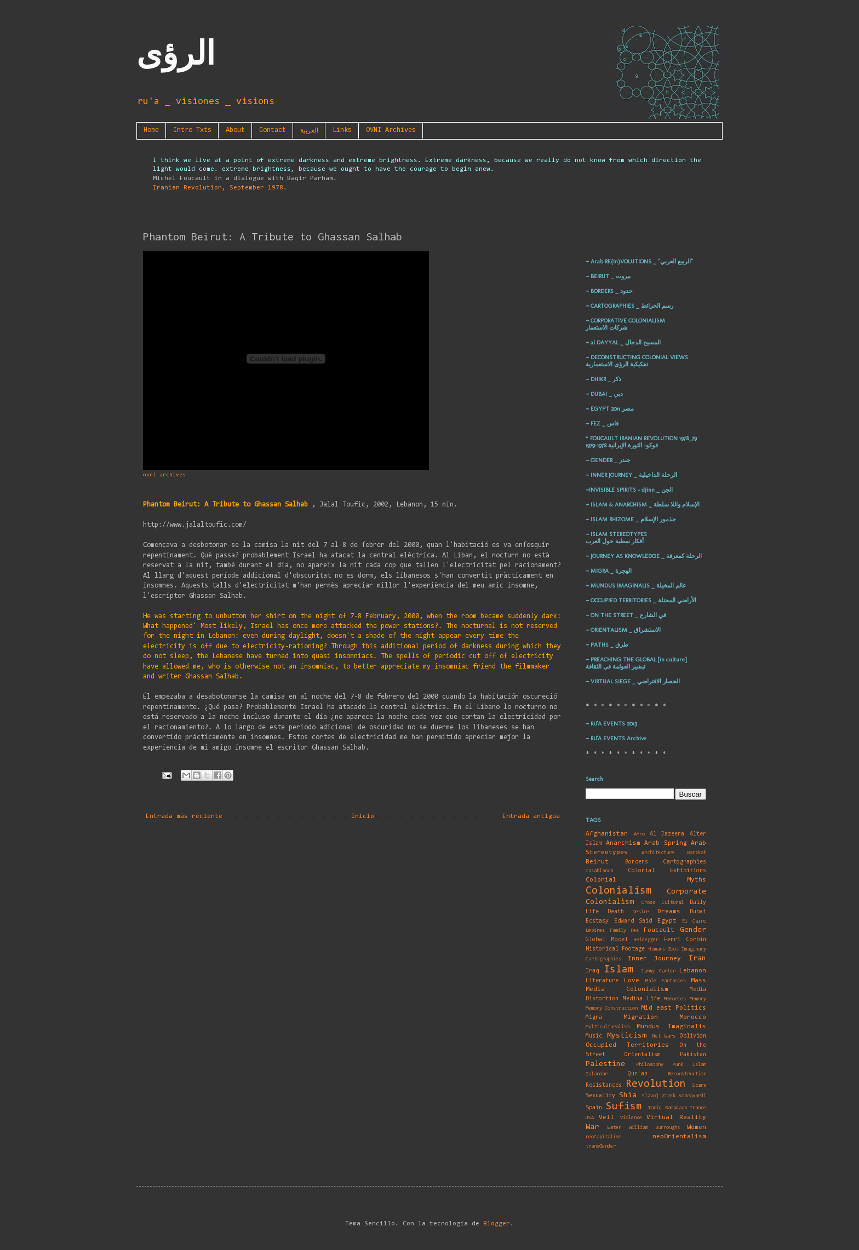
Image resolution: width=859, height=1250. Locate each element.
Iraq (592, 971)
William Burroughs (654, 1127)
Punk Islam (689, 1064)
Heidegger (646, 939)
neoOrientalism (679, 1136)
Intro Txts (192, 130)
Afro (639, 834)
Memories (675, 998)
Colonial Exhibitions (667, 871)
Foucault (659, 930)
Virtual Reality (676, 1117)
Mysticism (626, 1036)
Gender (693, 930)
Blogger (496, 1223)
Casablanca (599, 870)
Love (631, 980)
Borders (636, 862)
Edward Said (633, 921)
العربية (309, 131)
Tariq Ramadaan (667, 1107)
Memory (698, 998)
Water (614, 1127)
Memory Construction (612, 1008)
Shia (628, 1095)
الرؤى (175, 54)
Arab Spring (665, 843)
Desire (641, 911)
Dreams (668, 911)
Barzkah (696, 852)
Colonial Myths (646, 880)
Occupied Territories (627, 1045)
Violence (631, 1117)
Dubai (698, 912)
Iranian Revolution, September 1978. (220, 188)
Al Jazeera (667, 834)
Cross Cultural (662, 902)
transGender (601, 1146)
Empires (595, 930)
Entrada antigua (531, 816)
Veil (606, 1117)
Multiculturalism (607, 1026)
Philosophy (649, 1064)
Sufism (624, 1107)
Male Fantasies (665, 980)
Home (151, 130)
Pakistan (693, 1055)
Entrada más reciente (184, 816)
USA (590, 1117)
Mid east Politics (674, 1008)
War (592, 1127)
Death (616, 912)
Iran (697, 958)
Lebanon (692, 970)
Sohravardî (692, 1095)
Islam (619, 970)
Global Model (607, 940)
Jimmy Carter (658, 971)
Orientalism (643, 1055)
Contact (272, 130)
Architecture (658, 852)
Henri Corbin (685, 940)
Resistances (604, 1085)
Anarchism (623, 843)
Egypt (667, 921)
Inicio (362, 816)
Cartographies (684, 862)
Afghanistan (607, 834)
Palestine (605, 1064)
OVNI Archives (391, 130)
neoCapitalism (603, 1136)
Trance (698, 1107)
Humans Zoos (664, 949)
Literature (602, 981)
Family (618, 930)
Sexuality (600, 1096)
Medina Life (641, 999)
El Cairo (694, 921)
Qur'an (638, 1074)
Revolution (656, 1084)
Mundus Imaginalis (671, 1026)
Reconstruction (687, 1074)
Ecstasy (597, 921)
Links (342, 130)
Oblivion (693, 1036)
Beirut (597, 862)
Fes (635, 930)
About (235, 130)
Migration (640, 1017)
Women (696, 1127)
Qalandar (597, 1074)
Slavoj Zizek (658, 1095)
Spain (594, 1108)
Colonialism (619, 891)
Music (594, 1036)
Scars (699, 1085)
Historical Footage (615, 949)
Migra (594, 1018)
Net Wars (664, 1036)
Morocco (692, 1017)
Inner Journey (655, 958)
